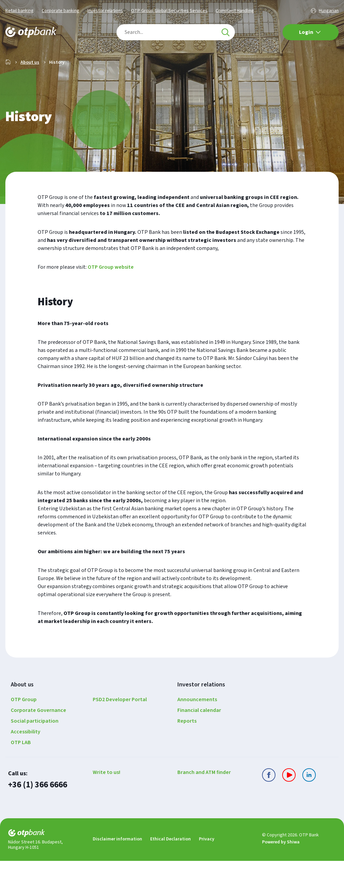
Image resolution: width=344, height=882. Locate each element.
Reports (187, 742)
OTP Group (24, 721)
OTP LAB (21, 764)
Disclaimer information (117, 860)
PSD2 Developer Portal (120, 721)
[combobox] (176, 32)
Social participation (34, 742)
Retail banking (19, 10)
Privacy (206, 860)
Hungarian (329, 10)
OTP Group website (111, 288)
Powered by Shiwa (281, 863)
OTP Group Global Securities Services (169, 10)
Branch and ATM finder (204, 793)
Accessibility (25, 753)
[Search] (225, 32)
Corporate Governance (38, 731)
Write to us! (106, 793)
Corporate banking (60, 10)
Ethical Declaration (170, 860)
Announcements (197, 721)
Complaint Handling (235, 10)
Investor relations (105, 10)
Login (310, 32)
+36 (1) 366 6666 (37, 806)
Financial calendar (199, 731)
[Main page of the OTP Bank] (30, 32)
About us (29, 84)
